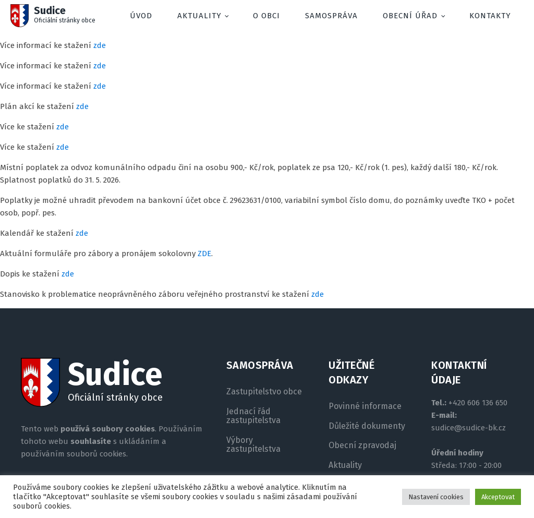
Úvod (141, 15)
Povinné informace (365, 406)
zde (99, 45)
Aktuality (199, 15)
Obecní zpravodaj (362, 445)
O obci (266, 15)
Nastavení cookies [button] (436, 497)
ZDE (204, 253)
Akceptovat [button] (498, 497)
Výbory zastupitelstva (253, 445)
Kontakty (490, 15)
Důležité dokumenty (367, 426)
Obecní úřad (410, 15)
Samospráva (331, 15)
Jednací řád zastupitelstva (253, 416)
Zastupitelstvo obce (264, 391)
